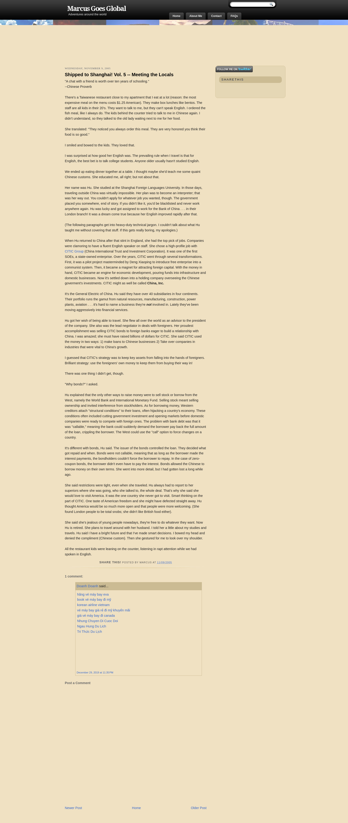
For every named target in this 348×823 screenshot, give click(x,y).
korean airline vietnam (93, 605)
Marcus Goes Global (96, 9)
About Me (195, 16)
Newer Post (73, 808)
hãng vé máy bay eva (93, 594)
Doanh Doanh (87, 586)
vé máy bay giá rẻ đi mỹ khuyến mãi (103, 610)
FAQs (234, 16)
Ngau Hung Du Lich (91, 626)
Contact (216, 16)
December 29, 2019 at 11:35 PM (95, 672)
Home (176, 16)
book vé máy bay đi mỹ (94, 599)
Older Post (199, 808)
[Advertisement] (119, 795)
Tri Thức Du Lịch (89, 631)
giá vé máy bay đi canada (96, 615)
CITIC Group (75, 251)
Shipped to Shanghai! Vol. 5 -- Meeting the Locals (119, 74)
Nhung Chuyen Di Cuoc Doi (97, 621)
